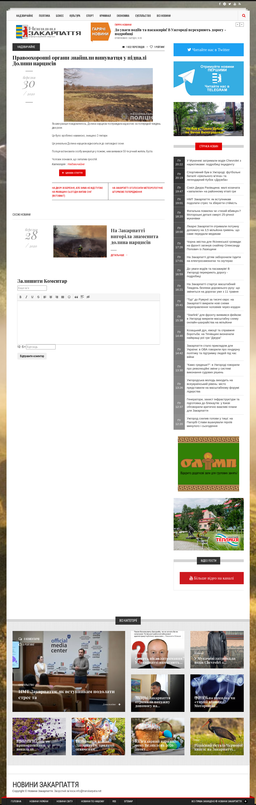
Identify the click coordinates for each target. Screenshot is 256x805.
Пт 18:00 (179, 229)
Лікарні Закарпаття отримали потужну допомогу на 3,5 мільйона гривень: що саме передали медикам (213, 230)
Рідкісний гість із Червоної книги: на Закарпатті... (218, 747)
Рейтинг (157, 47)
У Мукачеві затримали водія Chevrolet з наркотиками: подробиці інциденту (214, 162)
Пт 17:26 (179, 245)
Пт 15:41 (179, 303)
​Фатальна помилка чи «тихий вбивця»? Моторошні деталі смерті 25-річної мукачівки (214, 214)
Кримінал (105, 15)
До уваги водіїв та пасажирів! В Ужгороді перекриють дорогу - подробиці (170, 31)
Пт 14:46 (179, 333)
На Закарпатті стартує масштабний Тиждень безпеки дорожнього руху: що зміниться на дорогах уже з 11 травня (213, 287)
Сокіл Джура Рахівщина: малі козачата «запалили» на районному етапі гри (213, 189)
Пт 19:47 (179, 189)
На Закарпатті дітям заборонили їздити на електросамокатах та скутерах (214, 258)
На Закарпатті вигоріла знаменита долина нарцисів (134, 236)
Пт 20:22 (179, 162)
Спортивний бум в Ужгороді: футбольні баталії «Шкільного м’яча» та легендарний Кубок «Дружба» (213, 175)
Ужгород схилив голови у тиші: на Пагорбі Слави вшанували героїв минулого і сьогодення (210, 422)
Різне (196, 740)
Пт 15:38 (179, 318)
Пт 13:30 (179, 368)
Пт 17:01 (179, 258)
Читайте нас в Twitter (210, 50)
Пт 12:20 (179, 422)
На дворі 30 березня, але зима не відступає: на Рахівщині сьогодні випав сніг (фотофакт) (77, 192)
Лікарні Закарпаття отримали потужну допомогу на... (152, 701)
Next (242, 24)
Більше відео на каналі (213, 578)
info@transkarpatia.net (88, 791)
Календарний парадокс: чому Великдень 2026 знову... (156, 745)
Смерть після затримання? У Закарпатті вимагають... (159, 660)
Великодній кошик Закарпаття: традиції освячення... (95, 745)
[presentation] (20, 297)
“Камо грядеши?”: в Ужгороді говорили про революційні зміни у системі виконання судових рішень (213, 368)
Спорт (90, 15)
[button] (20, 297)
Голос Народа (141, 653)
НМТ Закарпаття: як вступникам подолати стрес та (67, 694)
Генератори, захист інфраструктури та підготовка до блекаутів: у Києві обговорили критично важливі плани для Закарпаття (213, 405)
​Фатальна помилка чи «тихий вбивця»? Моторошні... (214, 701)
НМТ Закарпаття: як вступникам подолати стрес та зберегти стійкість (212, 201)
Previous (238, 24)
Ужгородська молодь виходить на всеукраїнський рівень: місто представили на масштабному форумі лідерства (213, 385)
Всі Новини (164, 15)
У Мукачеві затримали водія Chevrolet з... (214, 660)
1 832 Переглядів (133, 47)
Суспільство (143, 15)
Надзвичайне (24, 15)
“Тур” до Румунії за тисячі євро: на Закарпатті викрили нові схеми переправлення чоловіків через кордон (213, 303)
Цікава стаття (72, 173)
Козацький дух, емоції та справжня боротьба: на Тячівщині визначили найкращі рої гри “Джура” (210, 334)
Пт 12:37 (179, 404)
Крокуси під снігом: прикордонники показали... (33, 745)
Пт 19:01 (179, 201)
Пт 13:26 (179, 385)
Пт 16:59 (179, 272)
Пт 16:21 (179, 287)
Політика (44, 15)
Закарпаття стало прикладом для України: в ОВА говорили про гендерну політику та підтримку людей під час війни (213, 351)
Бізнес (60, 15)
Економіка (123, 15)
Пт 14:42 (179, 351)
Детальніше (119, 255)
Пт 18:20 (179, 214)
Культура (75, 15)
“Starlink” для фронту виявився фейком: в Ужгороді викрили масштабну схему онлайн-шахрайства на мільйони (214, 318)
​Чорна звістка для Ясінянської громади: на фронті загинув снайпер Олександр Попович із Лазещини (214, 245)
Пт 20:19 (179, 175)
